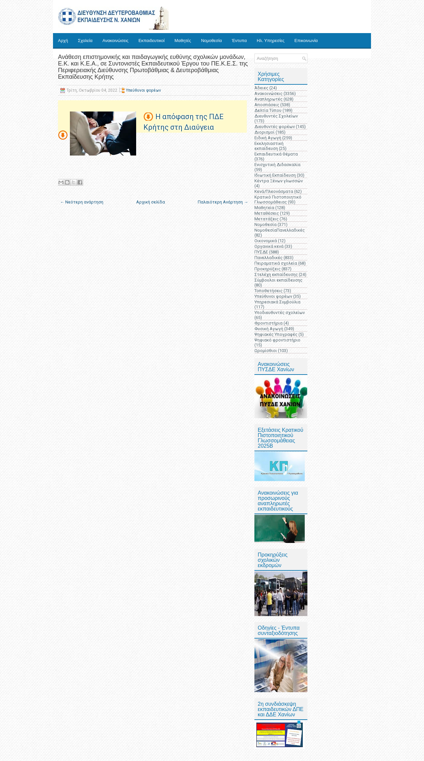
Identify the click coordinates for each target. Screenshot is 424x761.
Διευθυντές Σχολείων (276, 115)
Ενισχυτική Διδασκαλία (277, 164)
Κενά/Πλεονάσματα (273, 191)
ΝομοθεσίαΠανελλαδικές (279, 230)
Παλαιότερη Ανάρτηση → (223, 202)
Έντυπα (239, 40)
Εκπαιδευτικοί (151, 40)
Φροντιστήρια (268, 323)
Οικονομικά (265, 240)
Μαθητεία (264, 207)
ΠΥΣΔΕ (261, 251)
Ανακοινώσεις (115, 40)
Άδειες (261, 87)
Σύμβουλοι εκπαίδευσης (278, 280)
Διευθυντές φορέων (274, 126)
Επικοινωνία (306, 40)
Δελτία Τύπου (268, 110)
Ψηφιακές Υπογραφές (275, 334)
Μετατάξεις (266, 218)
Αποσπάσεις (266, 104)
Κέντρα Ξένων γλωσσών (278, 180)
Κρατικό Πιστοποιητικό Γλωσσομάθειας (277, 199)
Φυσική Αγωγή (268, 328)
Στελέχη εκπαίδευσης (276, 274)
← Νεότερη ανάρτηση (81, 202)
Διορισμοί (264, 132)
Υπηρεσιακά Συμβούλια (277, 301)
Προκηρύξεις (267, 268)
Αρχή (63, 40)
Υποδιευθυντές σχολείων (279, 312)
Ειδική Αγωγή (267, 137)
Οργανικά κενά (269, 246)
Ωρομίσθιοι (265, 350)
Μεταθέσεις (266, 213)
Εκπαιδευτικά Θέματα (276, 154)
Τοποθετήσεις (268, 290)
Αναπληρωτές (268, 99)
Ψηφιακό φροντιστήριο (277, 339)
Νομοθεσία (211, 40)
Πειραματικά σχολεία (275, 263)
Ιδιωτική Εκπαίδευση (275, 175)
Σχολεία (85, 40)
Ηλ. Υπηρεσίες (271, 40)
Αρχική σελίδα (150, 202)
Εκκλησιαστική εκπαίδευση (269, 146)
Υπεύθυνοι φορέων (143, 90)
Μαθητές (183, 40)
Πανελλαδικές (268, 257)
